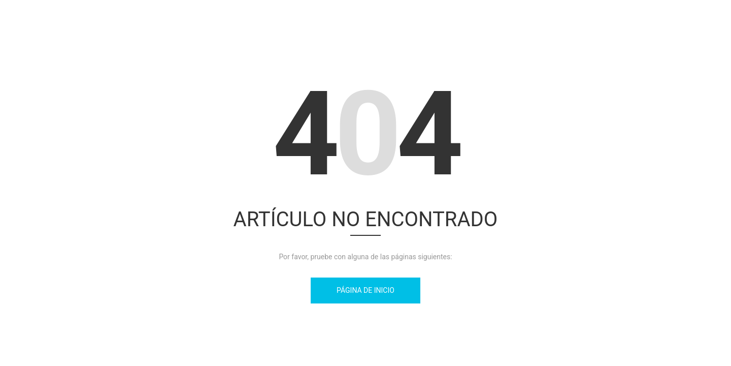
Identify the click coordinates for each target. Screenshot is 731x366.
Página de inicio (365, 290)
